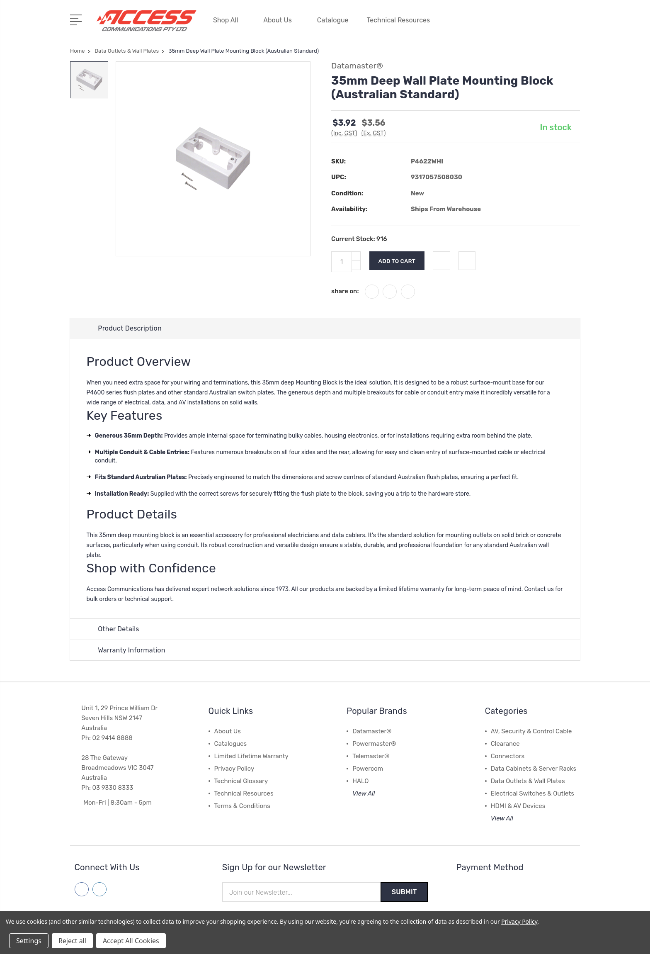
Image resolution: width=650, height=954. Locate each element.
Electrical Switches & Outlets (532, 793)
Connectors (507, 755)
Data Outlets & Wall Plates (528, 780)
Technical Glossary (241, 780)
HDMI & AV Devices (518, 805)
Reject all (72, 940)
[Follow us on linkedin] (99, 889)
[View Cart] (575, 24)
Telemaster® (370, 755)
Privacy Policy (234, 768)
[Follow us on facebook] (82, 889)
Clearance (505, 743)
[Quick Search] (550, 24)
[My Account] (500, 24)
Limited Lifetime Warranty (251, 755)
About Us (281, 20)
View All (363, 793)
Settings (28, 940)
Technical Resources (402, 20)
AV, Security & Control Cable (531, 731)
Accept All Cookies (131, 940)
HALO (360, 780)
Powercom (367, 768)
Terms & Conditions (242, 805)
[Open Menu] (77, 18)
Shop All (229, 20)
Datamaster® (371, 731)
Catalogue (333, 20)
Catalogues (230, 743)
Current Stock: (359, 237)
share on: (345, 290)
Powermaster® (374, 743)
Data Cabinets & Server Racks (533, 768)
